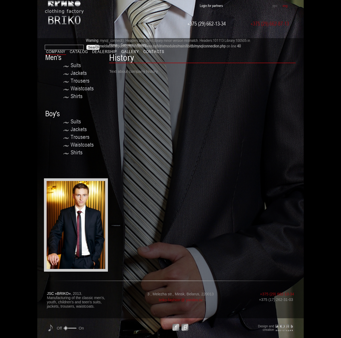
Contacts (153, 51)
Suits (76, 65)
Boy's (52, 113)
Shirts (77, 96)
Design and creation (266, 328)
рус (275, 5)
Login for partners (211, 5)
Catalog (79, 51)
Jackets (79, 73)
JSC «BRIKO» (59, 293)
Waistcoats (82, 88)
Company (56, 51)
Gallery (130, 51)
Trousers (80, 80)
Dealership (104, 51)
